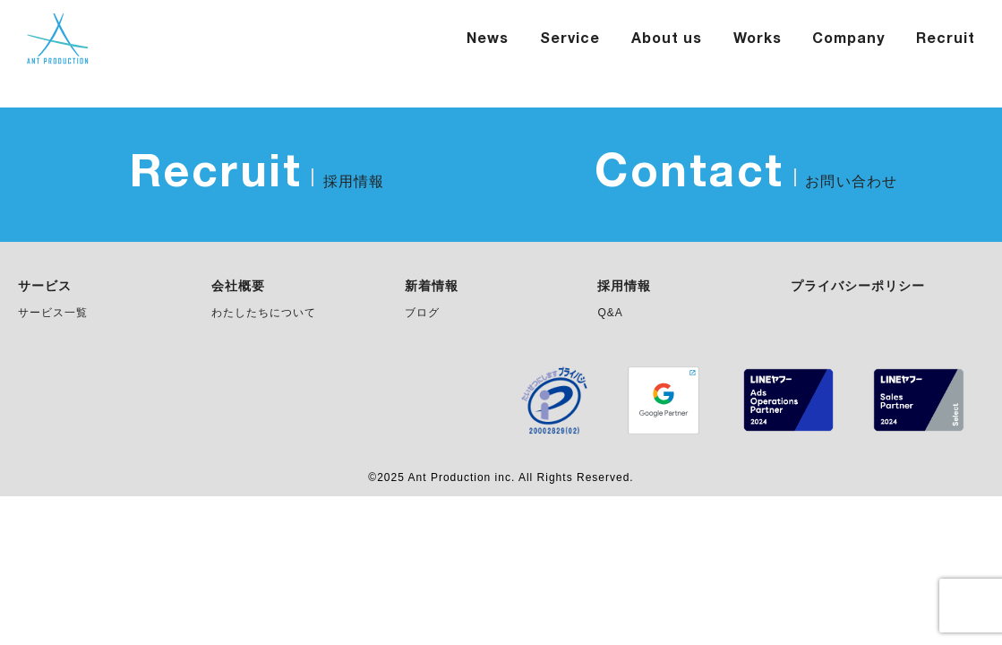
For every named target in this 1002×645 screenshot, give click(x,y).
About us (666, 39)
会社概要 (238, 286)
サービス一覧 (53, 313)
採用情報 (624, 286)
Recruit (945, 39)
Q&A (609, 313)
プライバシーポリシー (858, 286)
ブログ (422, 313)
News (488, 39)
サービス (45, 286)
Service (570, 39)
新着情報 (431, 286)
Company (848, 39)
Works (757, 39)
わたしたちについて (263, 313)
